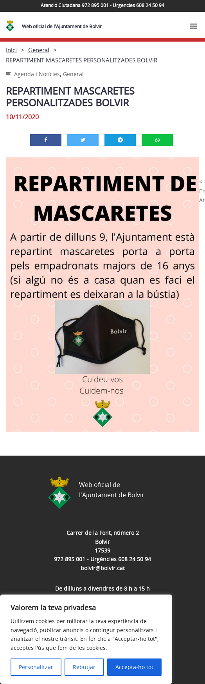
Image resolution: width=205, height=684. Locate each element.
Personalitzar (36, 667)
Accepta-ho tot (134, 667)
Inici (11, 50)
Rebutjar (84, 667)
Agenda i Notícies (37, 74)
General (38, 50)
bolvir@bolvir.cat (103, 568)
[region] (86, 639)
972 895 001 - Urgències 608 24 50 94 (102, 559)
